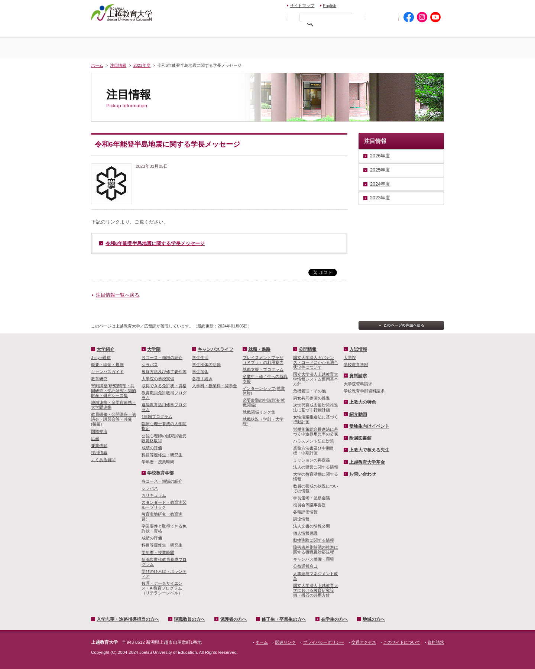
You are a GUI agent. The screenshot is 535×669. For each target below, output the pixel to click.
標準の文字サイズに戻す (259, 17)
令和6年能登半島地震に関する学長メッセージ (155, 243)
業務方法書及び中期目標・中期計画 (313, 450)
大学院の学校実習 (158, 378)
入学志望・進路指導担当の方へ (128, 619)
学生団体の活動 (206, 364)
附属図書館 (360, 438)
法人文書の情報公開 (311, 526)
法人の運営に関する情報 (315, 467)
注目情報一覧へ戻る (117, 295)
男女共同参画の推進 (311, 398)
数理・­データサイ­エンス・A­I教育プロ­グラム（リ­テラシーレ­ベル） (162, 588)
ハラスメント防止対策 (313, 441)
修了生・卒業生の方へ (284, 619)
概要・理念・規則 (107, 364)
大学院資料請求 (358, 384)
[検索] (328, 18)
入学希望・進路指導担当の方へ (133, 31)
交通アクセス (426, 4)
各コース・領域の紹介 (162, 357)
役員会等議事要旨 (309, 505)
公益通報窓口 (305, 566)
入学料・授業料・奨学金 (214, 386)
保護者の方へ (255, 31)
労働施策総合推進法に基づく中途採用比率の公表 (315, 431)
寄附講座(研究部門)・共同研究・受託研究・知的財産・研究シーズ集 (113, 391)
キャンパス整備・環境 (313, 559)
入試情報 (238, 47)
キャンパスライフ (414, 47)
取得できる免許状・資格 (164, 386)
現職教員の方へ (202, 31)
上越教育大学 (121, 12)
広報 (95, 438)
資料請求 (391, 4)
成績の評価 (152, 448)
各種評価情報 (305, 512)
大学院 (297, 47)
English (329, 5)
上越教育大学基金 (367, 462)
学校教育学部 (355, 47)
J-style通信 (101, 357)
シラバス (150, 364)
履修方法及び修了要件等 (164, 371)
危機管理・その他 (309, 391)
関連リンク (285, 642)
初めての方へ (382, 17)
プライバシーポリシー (323, 642)
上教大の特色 (362, 402)
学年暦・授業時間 (158, 462)
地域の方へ (421, 31)
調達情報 (301, 519)
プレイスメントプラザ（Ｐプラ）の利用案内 (263, 360)
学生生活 (200, 357)
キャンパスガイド (107, 371)
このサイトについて (401, 642)
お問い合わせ (359, 4)
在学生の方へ (372, 31)
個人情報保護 (305, 533)
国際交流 (99, 431)
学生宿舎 (200, 371)
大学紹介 (179, 47)
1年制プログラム (157, 416)
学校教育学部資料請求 (364, 391)
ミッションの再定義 (311, 460)
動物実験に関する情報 (313, 540)
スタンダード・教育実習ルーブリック (164, 504)
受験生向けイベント (369, 426)
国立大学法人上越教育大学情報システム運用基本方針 (315, 379)
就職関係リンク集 (259, 412)
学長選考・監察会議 (311, 498)
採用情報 (99, 452)
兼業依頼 (99, 445)
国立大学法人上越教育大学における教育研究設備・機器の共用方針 (315, 590)
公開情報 (308, 349)
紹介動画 (358, 414)
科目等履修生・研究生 (162, 455)
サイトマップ (302, 5)
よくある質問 (103, 459)
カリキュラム (154, 495)
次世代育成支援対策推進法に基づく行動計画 (315, 407)
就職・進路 (259, 349)
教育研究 (99, 378)
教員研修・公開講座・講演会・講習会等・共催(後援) (113, 419)
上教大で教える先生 (369, 450)
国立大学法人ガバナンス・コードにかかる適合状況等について (315, 362)
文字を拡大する (275, 17)
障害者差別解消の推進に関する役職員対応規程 (315, 549)
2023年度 (141, 65)
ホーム (120, 47)
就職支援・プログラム (263, 369)
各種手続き (202, 378)
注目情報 (118, 65)
